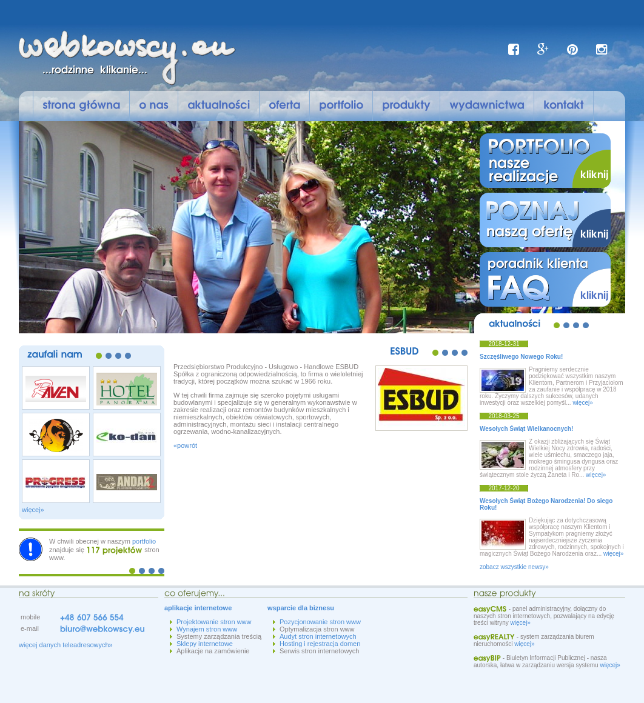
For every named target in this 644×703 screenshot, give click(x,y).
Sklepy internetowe (204, 643)
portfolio (144, 541)
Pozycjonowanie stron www (320, 621)
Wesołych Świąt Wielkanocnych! (526, 428)
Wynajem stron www (206, 629)
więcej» (33, 509)
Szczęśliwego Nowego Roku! (521, 356)
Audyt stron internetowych (318, 636)
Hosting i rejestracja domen (320, 643)
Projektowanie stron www (214, 621)
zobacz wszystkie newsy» (514, 567)
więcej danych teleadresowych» (66, 644)
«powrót (185, 445)
